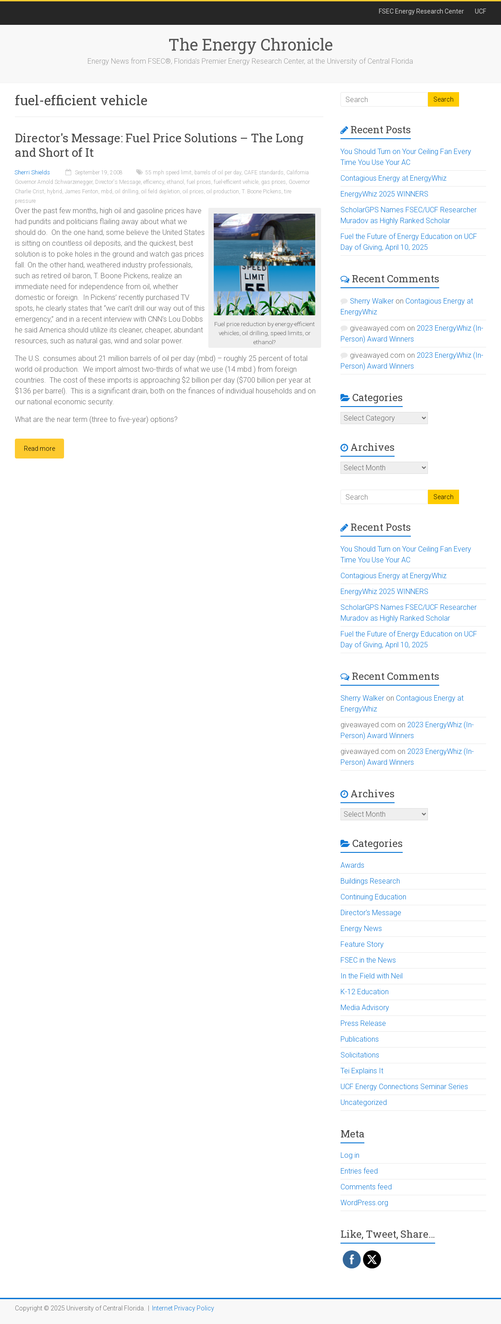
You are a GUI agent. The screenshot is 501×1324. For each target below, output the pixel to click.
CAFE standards (264, 172)
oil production (223, 191)
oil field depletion (160, 191)
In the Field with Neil (371, 976)
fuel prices (199, 182)
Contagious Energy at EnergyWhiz (393, 178)
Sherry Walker (372, 301)
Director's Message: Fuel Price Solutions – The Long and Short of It (159, 145)
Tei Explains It (361, 1071)
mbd (106, 191)
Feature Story (362, 944)
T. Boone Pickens (261, 191)
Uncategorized (363, 1102)
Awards (352, 865)
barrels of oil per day (217, 172)
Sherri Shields (32, 172)
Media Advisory (364, 1007)
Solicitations (359, 1055)
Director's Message (118, 182)
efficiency (153, 182)
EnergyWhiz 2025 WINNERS (384, 194)
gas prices (273, 182)
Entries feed (359, 1171)
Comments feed (366, 1187)
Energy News (361, 928)
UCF (480, 11)
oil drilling (126, 191)
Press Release (363, 1023)
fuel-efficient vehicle (236, 182)
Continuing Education (373, 897)
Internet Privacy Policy (183, 1308)
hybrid (54, 191)
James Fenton (81, 191)
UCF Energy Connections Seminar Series (404, 1086)
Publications (359, 1039)
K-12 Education (364, 991)
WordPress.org (364, 1202)
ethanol (175, 182)
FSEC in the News (368, 960)
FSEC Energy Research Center (421, 11)
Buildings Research (370, 881)
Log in (349, 1155)
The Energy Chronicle (250, 44)
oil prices (193, 191)
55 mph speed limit (168, 172)
